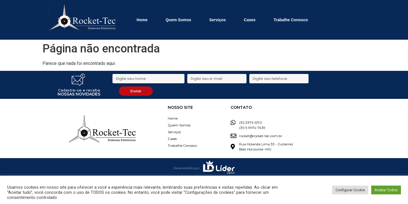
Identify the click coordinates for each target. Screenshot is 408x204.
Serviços (217, 20)
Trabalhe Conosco (291, 20)
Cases (250, 20)
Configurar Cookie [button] (350, 190)
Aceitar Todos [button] (386, 190)
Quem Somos (178, 20)
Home (142, 20)
